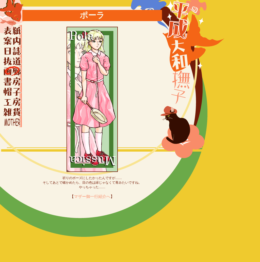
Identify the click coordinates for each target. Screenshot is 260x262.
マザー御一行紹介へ (92, 196)
